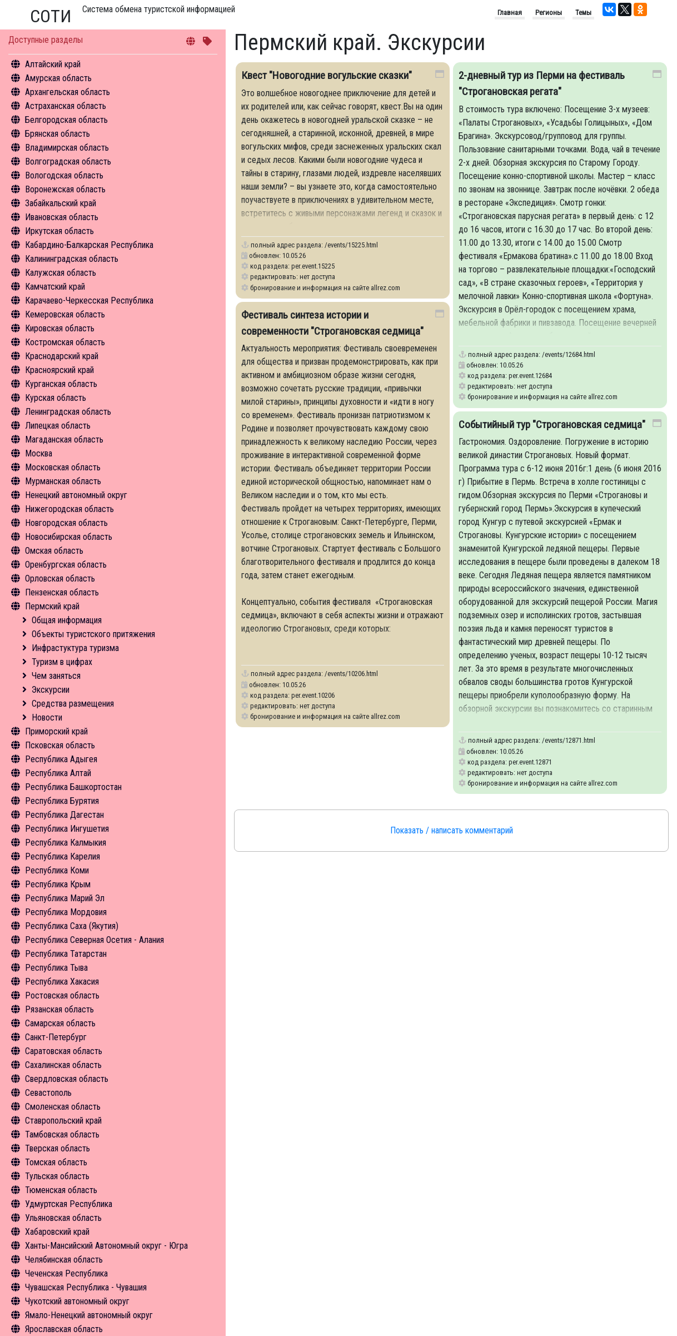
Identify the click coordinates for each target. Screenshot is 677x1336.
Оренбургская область (66, 564)
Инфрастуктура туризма (75, 648)
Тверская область (57, 1148)
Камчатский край (55, 286)
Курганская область (61, 384)
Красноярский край (59, 370)
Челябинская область (64, 1259)
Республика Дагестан (64, 814)
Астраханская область (65, 106)
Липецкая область (58, 425)
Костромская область (65, 342)
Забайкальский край (60, 203)
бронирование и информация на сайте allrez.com (325, 288)
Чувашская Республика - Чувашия (86, 1287)
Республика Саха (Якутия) (71, 926)
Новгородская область (66, 523)
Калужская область (60, 272)
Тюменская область (61, 1190)
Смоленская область (63, 1106)
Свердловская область (66, 1079)
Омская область (54, 550)
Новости (47, 717)
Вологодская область (64, 175)
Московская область (63, 467)
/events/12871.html (568, 740)
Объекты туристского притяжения (93, 634)
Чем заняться (56, 676)
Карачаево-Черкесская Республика (89, 300)
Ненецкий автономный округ (76, 495)
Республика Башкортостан (73, 787)
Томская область (56, 1162)
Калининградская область (71, 259)
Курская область (55, 398)
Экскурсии (50, 689)
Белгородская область (66, 120)
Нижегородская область (69, 509)
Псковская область (60, 745)
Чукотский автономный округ (77, 1301)
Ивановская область (61, 217)
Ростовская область (62, 995)
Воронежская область (65, 189)
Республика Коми (57, 870)
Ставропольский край (63, 1120)
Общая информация (67, 620)
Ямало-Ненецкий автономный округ (89, 1315)
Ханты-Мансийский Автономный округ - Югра (106, 1245)
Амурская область (58, 78)
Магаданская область (64, 439)
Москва (38, 453)
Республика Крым (58, 884)
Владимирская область (67, 147)
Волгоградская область (68, 161)
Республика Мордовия (66, 912)
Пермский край (52, 606)
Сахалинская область (63, 1065)
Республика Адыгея (61, 759)
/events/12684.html (568, 354)
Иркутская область (59, 231)
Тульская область (57, 1176)
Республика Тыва (56, 967)
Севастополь (48, 1092)
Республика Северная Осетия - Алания (94, 940)
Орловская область (60, 578)
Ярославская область (64, 1329)
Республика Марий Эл (64, 898)
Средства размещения (73, 703)
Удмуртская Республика (68, 1204)
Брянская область (57, 133)
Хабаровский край (57, 1231)
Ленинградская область (68, 411)
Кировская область (59, 328)
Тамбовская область (62, 1134)
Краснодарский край (61, 356)
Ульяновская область (63, 1218)
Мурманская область (63, 481)
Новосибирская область (68, 537)
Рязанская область (59, 1009)
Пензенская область (62, 592)
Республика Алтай (58, 773)
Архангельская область (67, 92)
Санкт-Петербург (56, 1037)
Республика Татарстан (66, 953)
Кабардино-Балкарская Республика (89, 245)
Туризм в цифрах (62, 662)
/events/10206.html (351, 673)
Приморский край (56, 731)
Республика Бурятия (62, 801)
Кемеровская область (65, 314)
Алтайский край (53, 64)
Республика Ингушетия (67, 828)
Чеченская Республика (66, 1273)
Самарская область (60, 1023)
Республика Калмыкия (65, 842)
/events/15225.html (351, 245)
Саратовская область (63, 1051)
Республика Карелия (62, 856)
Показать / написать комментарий (451, 830)
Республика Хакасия (62, 981)
